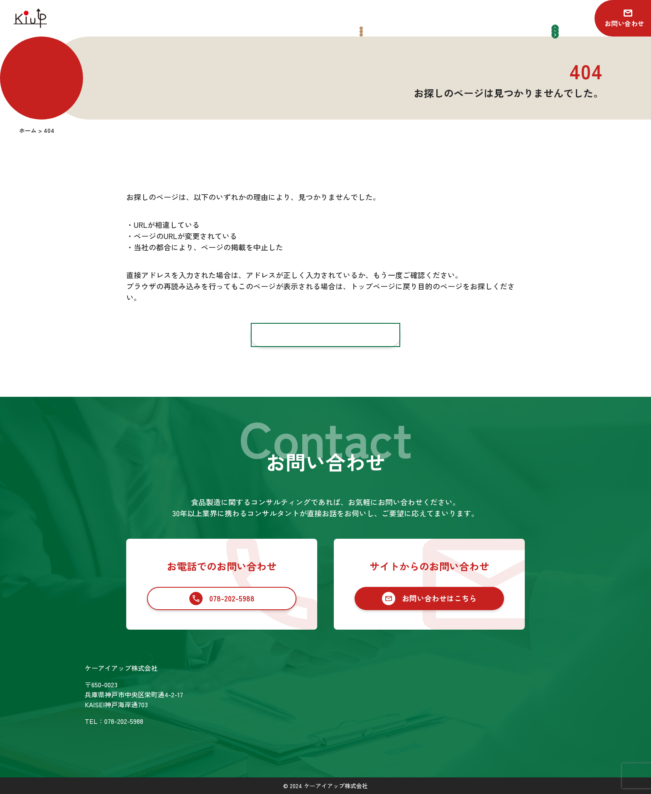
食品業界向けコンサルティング (410, 683)
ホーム (304, 669)
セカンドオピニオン (393, 712)
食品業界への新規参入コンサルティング (423, 698)
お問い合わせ (624, 23)
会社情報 (307, 704)
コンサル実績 (314, 686)
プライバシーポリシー (533, 704)
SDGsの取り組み (319, 722)
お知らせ (513, 669)
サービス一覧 (380, 669)
